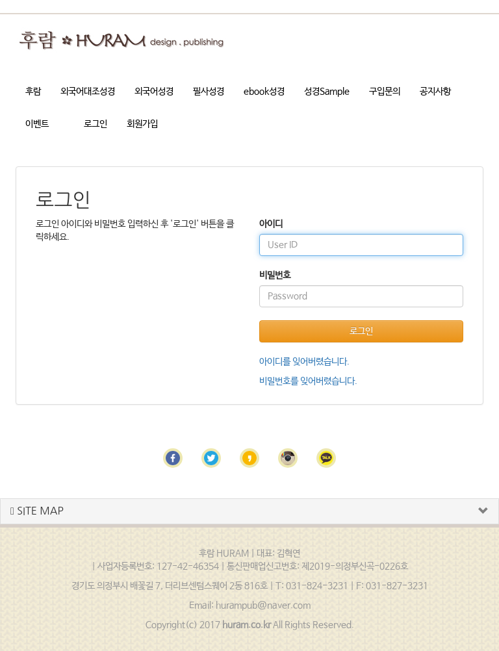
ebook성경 (264, 91)
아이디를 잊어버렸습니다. (304, 362)
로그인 (95, 124)
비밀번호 (274, 275)
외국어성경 (153, 91)
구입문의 (384, 91)
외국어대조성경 (87, 91)
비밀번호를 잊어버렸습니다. (308, 381)
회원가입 (142, 124)
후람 (33, 91)
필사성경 (208, 91)
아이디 (271, 224)
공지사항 (435, 91)
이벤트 (37, 124)
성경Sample (327, 91)
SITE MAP (37, 511)
